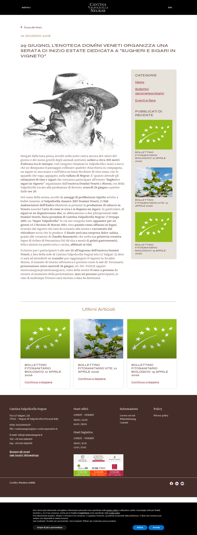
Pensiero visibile (27, 482)
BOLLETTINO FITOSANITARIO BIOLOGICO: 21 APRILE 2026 (150, 157)
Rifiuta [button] (140, 527)
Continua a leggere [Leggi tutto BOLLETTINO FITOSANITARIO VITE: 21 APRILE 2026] (92, 378)
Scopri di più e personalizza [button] (49, 527)
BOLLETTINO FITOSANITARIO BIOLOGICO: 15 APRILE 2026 (150, 249)
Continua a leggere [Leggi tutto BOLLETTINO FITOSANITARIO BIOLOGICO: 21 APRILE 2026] (38, 382)
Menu (26, 7)
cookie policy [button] (114, 513)
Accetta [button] (156, 527)
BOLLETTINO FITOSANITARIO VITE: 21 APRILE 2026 (151, 202)
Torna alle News (33, 27)
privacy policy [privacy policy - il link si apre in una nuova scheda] (112, 510)
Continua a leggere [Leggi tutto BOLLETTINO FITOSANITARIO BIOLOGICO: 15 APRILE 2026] (145, 382)
